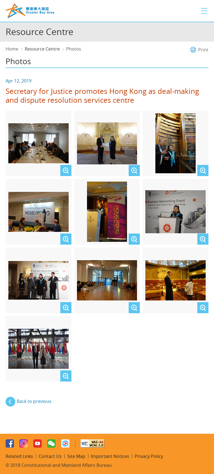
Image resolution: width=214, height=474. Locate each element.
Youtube (37, 443)
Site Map (76, 456)
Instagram (23, 443)
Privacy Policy (149, 456)
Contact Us (50, 456)
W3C (92, 443)
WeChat (51, 443)
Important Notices (110, 456)
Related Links (19, 456)
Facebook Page (10, 443)
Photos (73, 49)
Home (12, 49)
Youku (65, 443)
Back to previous (34, 401)
